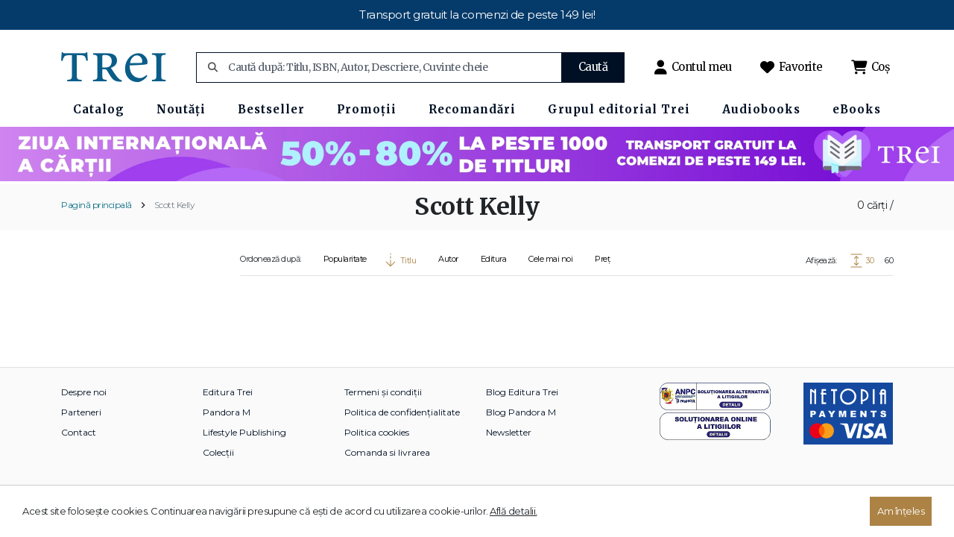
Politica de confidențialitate (402, 412)
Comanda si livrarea (387, 452)
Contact (78, 432)
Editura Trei (228, 392)
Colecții (218, 452)
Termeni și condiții (383, 392)
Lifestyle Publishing (244, 432)
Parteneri (81, 412)
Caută (593, 67)
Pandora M (226, 412)
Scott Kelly (174, 204)
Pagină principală (96, 204)
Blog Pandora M (521, 412)
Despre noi (84, 392)
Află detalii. (513, 511)
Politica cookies (376, 432)
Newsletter (508, 432)
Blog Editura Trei (522, 392)
